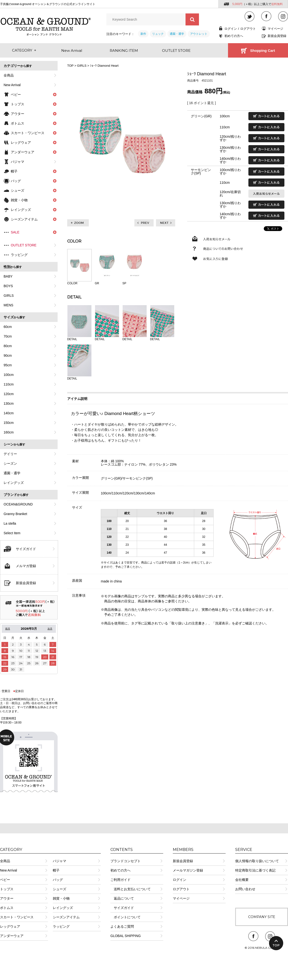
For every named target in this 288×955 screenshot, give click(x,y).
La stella (10, 523)
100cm (9, 375)
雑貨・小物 (61, 898)
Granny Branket (15, 514)
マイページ (275, 28)
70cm (8, 336)
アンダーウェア (12, 936)
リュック (158, 34)
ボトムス (6, 908)
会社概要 (242, 880)
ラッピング (19, 255)
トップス (6, 889)
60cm (8, 327)
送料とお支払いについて (130, 889)
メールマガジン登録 (188, 870)
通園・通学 (177, 34)
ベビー (5, 880)
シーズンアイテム (66, 917)
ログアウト (248, 28)
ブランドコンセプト (125, 861)
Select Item (12, 533)
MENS (8, 305)
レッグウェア (10, 926)
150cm (9, 423)
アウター (6, 898)
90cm (8, 355)
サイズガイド (26, 549)
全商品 (9, 75)
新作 (143, 34)
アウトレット (198, 34)
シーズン (10, 463)
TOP (70, 65)
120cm (9, 394)
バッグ (58, 880)
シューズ (59, 889)
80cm (8, 346)
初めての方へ (233, 36)
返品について (122, 898)
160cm (9, 432)
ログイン (230, 28)
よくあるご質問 (122, 926)
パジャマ (17, 162)
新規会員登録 (277, 36)
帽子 (56, 870)
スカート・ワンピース (17, 917)
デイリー (10, 454)
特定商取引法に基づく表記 (255, 870)
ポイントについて (125, 917)
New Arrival (12, 85)
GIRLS (9, 295)
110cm (9, 384)
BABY (8, 276)
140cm (9, 413)
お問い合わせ (245, 889)
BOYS (8, 286)
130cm (9, 403)
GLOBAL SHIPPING (125, 936)
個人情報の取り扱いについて (257, 861)
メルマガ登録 (26, 566)
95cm (8, 365)
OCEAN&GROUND (18, 504)
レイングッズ (14, 483)
